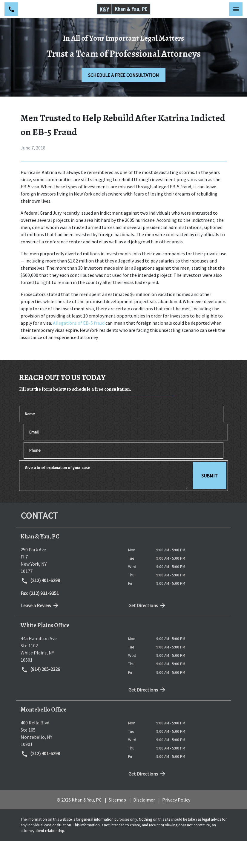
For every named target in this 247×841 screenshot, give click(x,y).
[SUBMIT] (209, 475)
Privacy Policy (176, 800)
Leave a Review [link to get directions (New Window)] (40, 605)
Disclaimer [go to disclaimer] (144, 800)
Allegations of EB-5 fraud (79, 323)
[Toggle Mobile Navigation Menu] (236, 9)
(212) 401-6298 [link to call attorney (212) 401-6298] (40, 580)
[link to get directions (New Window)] (70, 560)
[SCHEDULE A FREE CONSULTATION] (123, 75)
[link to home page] (124, 9)
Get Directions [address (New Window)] (147, 605)
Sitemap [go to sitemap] (117, 800)
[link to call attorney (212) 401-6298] (11, 9)
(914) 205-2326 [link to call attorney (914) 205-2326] (40, 669)
